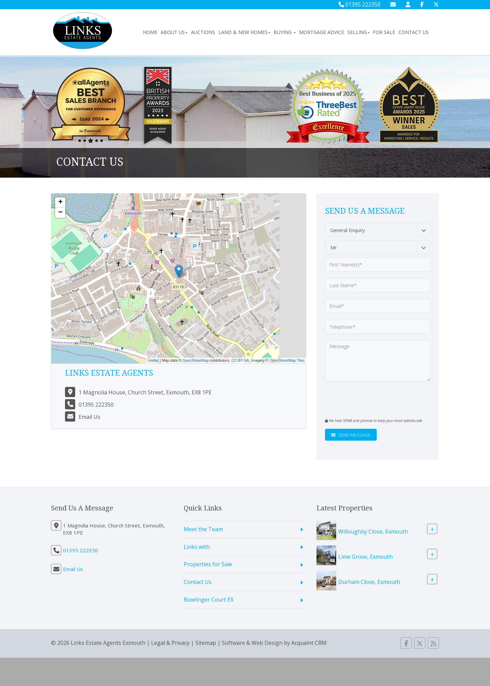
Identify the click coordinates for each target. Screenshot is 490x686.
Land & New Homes (244, 32)
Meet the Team (203, 529)
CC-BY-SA (240, 360)
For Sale (384, 32)
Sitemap (205, 643)
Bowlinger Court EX (208, 599)
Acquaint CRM (309, 643)
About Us (174, 32)
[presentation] (366, 398)
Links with (197, 547)
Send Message (351, 435)
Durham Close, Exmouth (369, 581)
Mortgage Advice (321, 32)
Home (150, 32)
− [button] (60, 213)
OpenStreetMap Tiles (287, 360)
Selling (358, 32)
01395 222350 (359, 4)
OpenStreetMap (195, 360)
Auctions (203, 32)
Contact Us (413, 32)
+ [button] (60, 202)
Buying (285, 32)
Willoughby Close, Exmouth (373, 531)
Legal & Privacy (170, 643)
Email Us (89, 417)
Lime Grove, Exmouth (365, 556)
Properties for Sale (208, 564)
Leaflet (153, 360)
